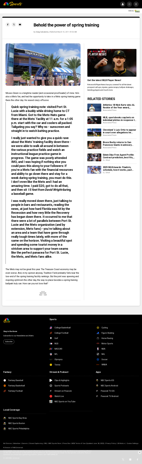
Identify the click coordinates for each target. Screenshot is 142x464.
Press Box (66, 443)
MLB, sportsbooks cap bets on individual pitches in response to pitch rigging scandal (119, 118)
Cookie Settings (132, 443)
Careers (24, 443)
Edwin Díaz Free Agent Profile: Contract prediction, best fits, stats (118, 156)
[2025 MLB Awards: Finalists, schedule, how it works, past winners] (94, 170)
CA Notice (121, 443)
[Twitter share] (14, 24)
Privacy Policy (111, 443)
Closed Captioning (36, 443)
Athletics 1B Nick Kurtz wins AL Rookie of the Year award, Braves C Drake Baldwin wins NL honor (119, 106)
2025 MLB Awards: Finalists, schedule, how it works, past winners (117, 168)
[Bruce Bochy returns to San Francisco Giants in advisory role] (94, 145)
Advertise (16, 443)
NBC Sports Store (55, 443)
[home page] (12, 4)
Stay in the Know (10, 331)
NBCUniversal (18, 448)
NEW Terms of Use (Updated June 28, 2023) (88, 443)
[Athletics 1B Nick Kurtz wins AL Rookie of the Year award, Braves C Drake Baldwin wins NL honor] (94, 107)
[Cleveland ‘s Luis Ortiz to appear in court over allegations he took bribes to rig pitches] (94, 132)
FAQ (45, 443)
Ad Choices (7, 443)
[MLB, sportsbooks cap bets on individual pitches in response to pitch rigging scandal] (94, 120)
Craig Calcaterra (42, 32)
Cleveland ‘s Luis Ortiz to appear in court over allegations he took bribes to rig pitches (119, 131)
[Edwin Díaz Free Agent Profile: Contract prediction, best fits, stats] (94, 157)
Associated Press (109, 110)
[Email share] (20, 24)
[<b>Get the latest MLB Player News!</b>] (111, 63)
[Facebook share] (8, 24)
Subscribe (8, 342)
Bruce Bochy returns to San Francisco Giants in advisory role (117, 143)
